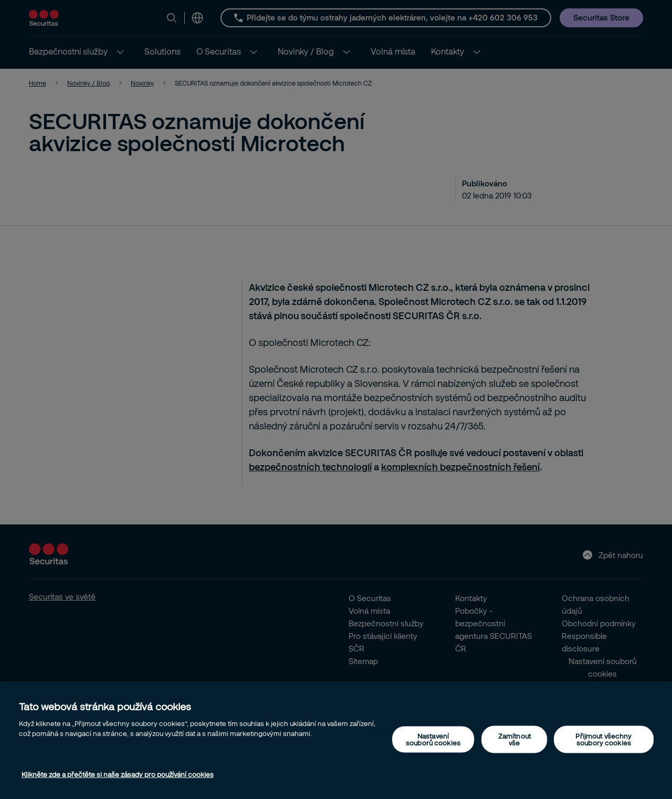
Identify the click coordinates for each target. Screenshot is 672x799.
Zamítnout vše (514, 739)
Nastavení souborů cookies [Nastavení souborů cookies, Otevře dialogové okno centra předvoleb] (433, 739)
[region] (336, 740)
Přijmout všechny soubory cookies (603, 739)
